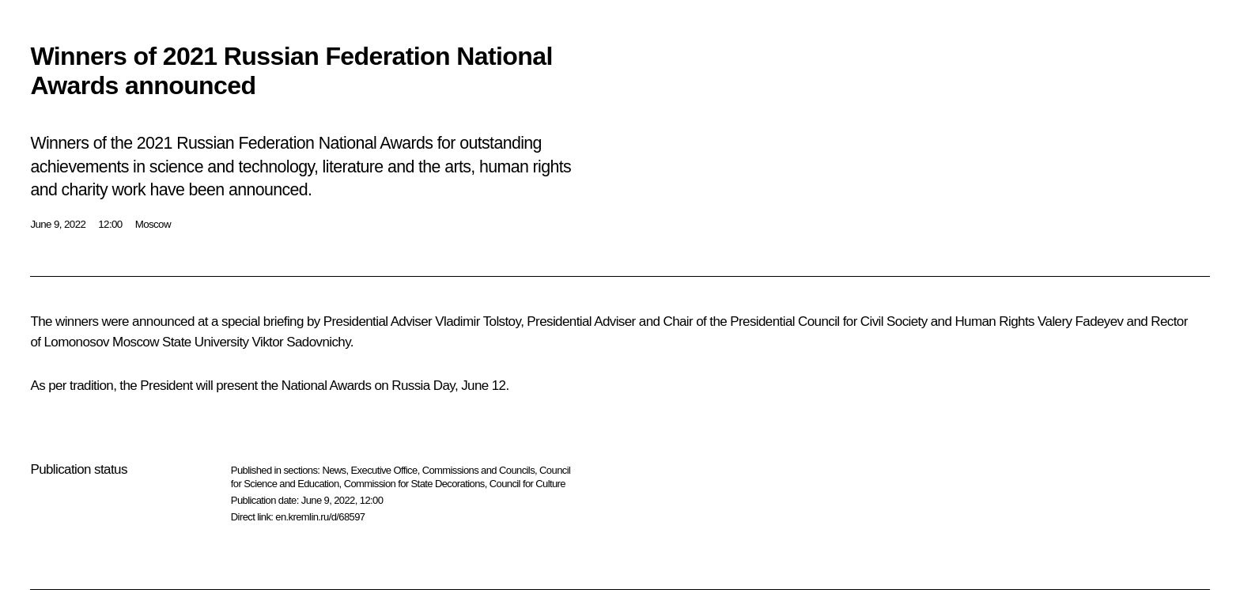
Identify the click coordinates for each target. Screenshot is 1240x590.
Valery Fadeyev (1080, 321)
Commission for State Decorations (414, 484)
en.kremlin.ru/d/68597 (320, 517)
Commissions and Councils (478, 470)
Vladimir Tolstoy (477, 321)
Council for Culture (527, 484)
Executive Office (384, 470)
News (334, 470)
